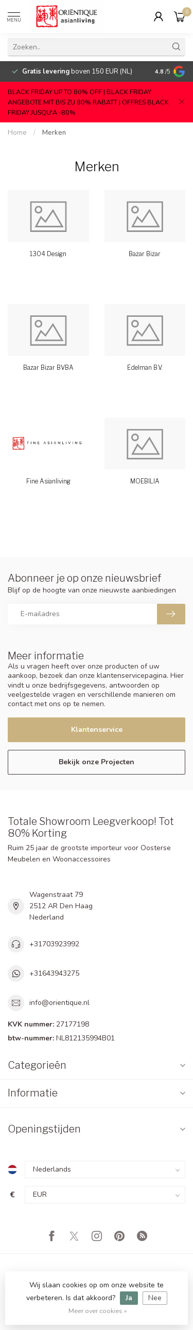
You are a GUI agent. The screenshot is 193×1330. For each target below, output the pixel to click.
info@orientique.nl (59, 1003)
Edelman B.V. (145, 367)
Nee (155, 1298)
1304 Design (48, 254)
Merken (54, 132)
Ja (129, 1298)
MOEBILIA (145, 481)
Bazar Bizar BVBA (48, 367)
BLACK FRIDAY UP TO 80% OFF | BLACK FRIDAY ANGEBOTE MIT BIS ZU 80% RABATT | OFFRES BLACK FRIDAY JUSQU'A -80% (88, 102)
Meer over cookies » (97, 1310)
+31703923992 (54, 944)
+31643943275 (54, 973)
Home (17, 132)
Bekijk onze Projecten (96, 762)
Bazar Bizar (145, 254)
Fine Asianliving (48, 481)
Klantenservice (96, 729)
